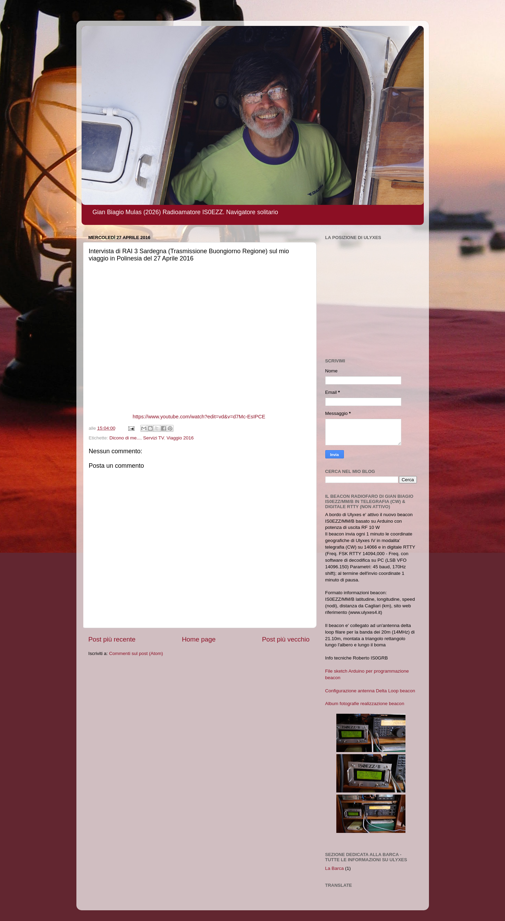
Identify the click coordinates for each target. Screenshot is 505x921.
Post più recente (112, 639)
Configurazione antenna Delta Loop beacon (370, 690)
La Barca (334, 868)
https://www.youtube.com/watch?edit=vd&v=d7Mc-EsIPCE (199, 416)
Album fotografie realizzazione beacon (364, 703)
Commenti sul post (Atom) (136, 653)
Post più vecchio (286, 639)
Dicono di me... (125, 437)
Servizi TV (153, 437)
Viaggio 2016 (180, 437)
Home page (199, 639)
